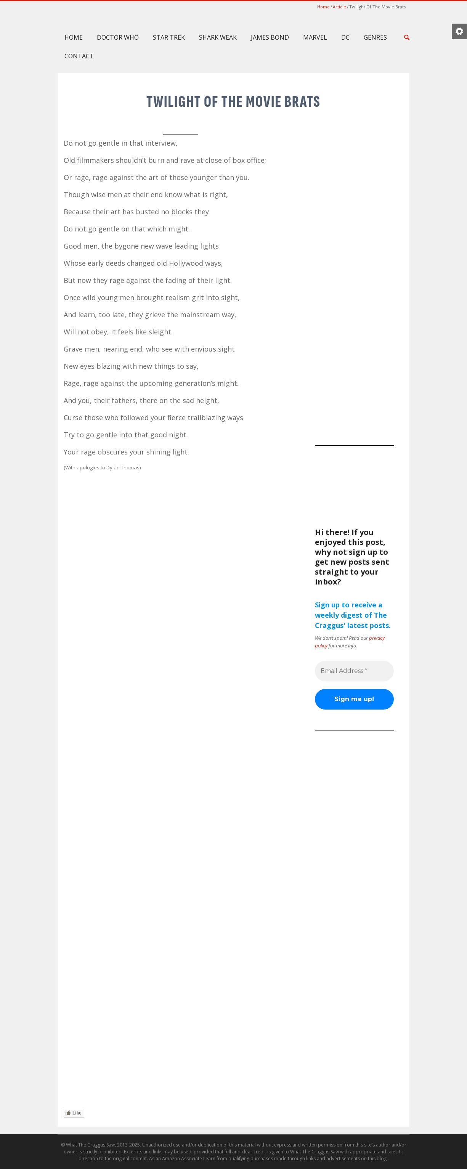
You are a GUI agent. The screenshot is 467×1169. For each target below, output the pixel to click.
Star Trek (169, 37)
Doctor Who (118, 37)
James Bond (270, 37)
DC (345, 37)
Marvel (315, 37)
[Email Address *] (354, 671)
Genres (375, 37)
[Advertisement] (354, 321)
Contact (79, 56)
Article (339, 7)
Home (323, 7)
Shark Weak (218, 37)
